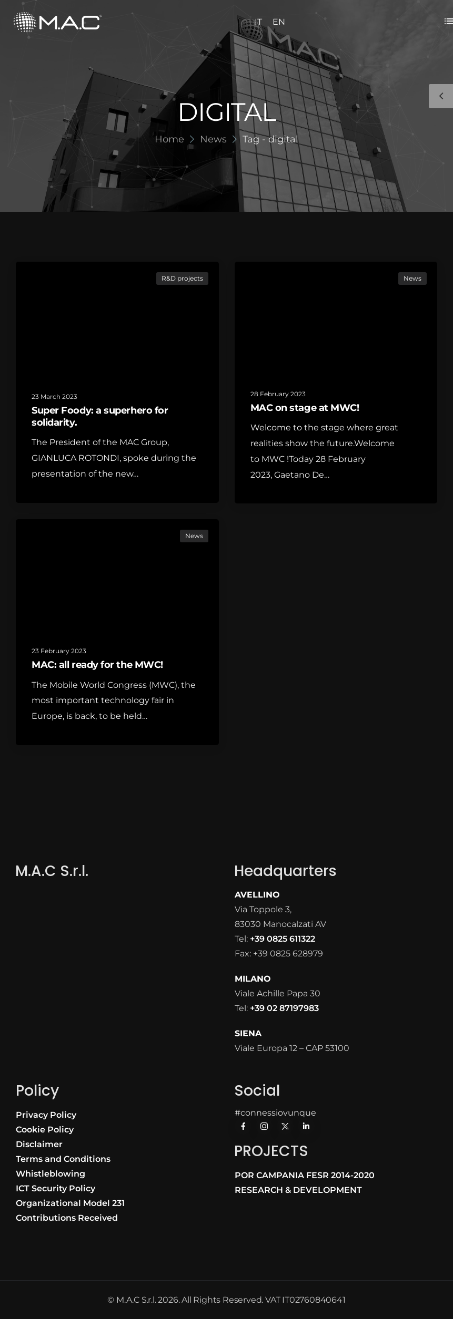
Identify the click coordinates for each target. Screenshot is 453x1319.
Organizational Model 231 (70, 1203)
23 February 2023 (59, 651)
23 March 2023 (54, 396)
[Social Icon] (243, 1126)
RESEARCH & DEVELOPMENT (298, 1190)
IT (258, 22)
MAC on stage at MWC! (304, 408)
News (412, 278)
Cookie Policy (45, 1130)
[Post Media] (117, 320)
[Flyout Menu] (449, 21)
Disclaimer (39, 1144)
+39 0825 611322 (282, 939)
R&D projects (182, 278)
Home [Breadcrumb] (169, 139)
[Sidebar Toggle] (441, 96)
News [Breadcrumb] (213, 139)
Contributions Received (67, 1218)
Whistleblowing (50, 1174)
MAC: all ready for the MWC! (97, 665)
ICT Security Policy (55, 1188)
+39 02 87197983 (284, 1008)
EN (279, 22)
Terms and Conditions (63, 1159)
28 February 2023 (278, 394)
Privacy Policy (46, 1115)
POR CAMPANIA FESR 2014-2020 (305, 1175)
